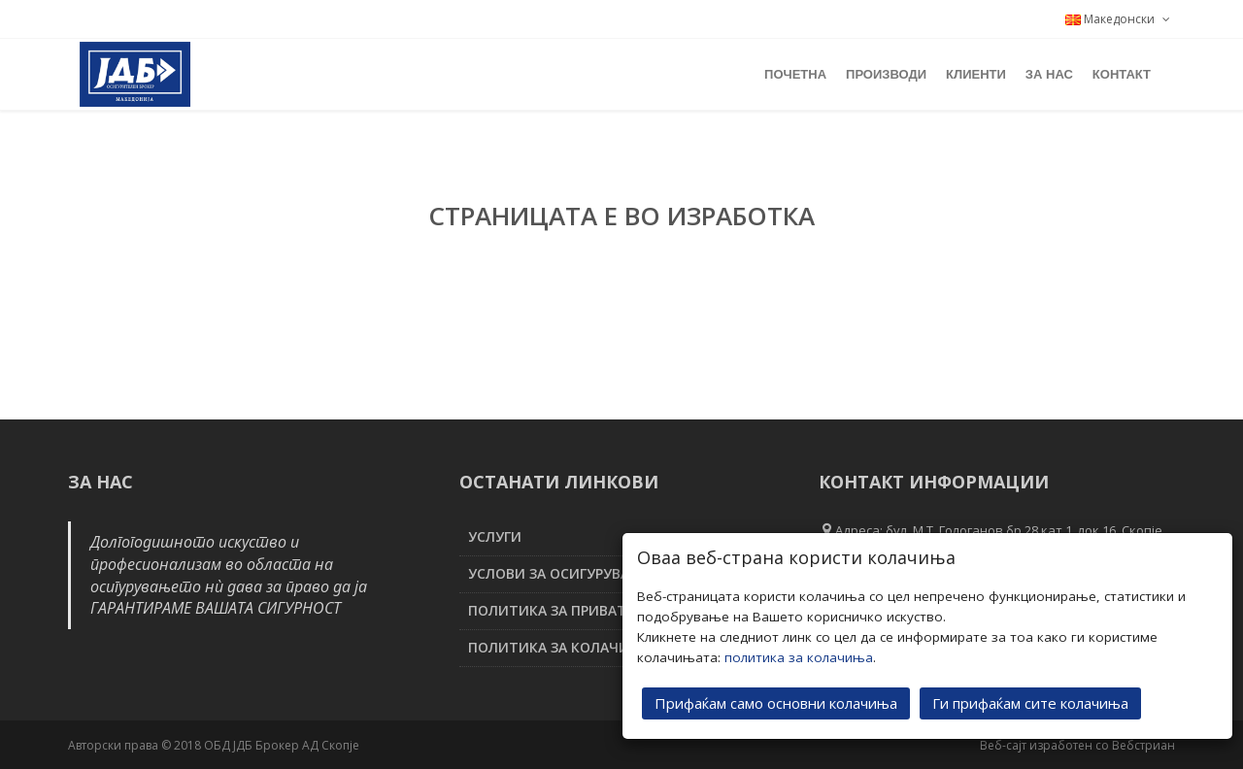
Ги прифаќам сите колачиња (1030, 702)
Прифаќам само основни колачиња (776, 702)
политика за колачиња (798, 656)
